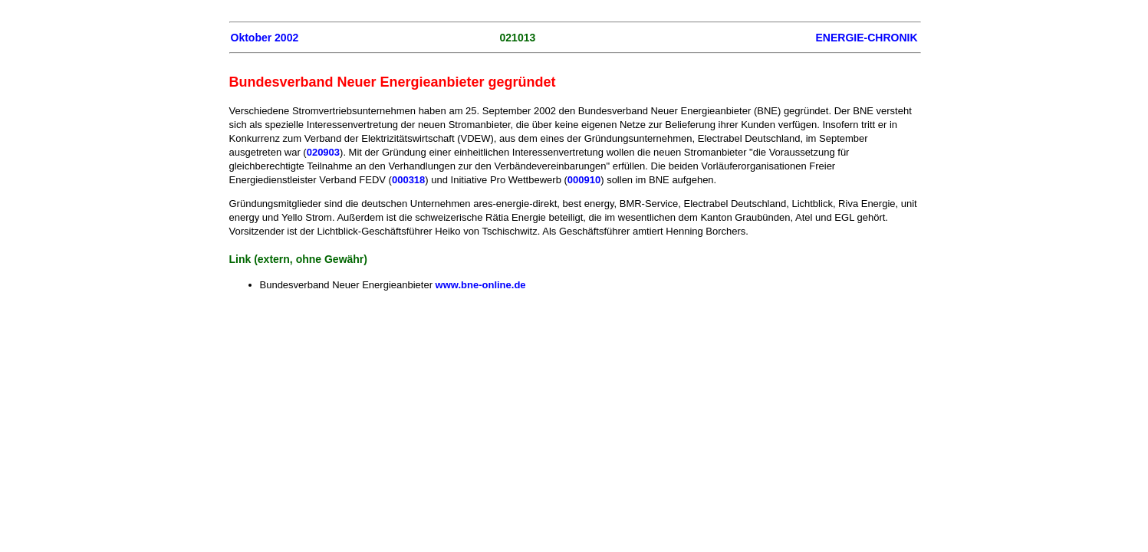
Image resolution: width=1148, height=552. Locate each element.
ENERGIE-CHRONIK (866, 37)
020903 (323, 152)
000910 (583, 180)
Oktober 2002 (265, 37)
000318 (408, 180)
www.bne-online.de (481, 285)
